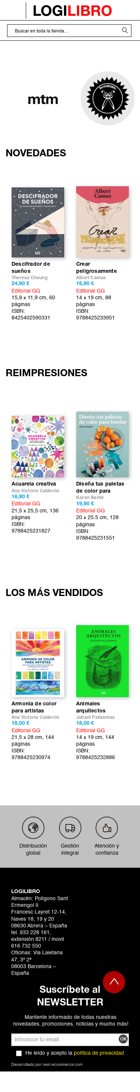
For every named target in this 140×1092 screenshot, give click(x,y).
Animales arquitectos (91, 707)
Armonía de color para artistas (34, 707)
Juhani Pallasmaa (95, 717)
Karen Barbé (90, 498)
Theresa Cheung (29, 278)
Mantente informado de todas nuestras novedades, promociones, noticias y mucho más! (70, 1021)
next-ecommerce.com (63, 1065)
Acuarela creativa (34, 484)
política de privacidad (99, 1053)
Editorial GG (26, 291)
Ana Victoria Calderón (36, 491)
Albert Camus (91, 278)
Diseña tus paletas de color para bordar (100, 488)
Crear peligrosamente (96, 268)
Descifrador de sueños (31, 268)
